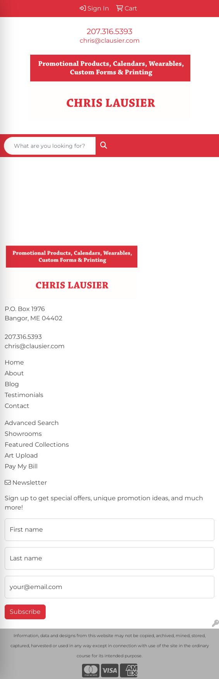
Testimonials (24, 395)
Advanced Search (32, 423)
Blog (12, 384)
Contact (17, 405)
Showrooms (23, 433)
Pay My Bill (21, 466)
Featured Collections (37, 444)
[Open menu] (203, 146)
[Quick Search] (50, 146)
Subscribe (25, 611)
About (14, 373)
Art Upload (21, 455)
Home (14, 362)
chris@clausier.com (110, 40)
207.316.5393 (109, 31)
